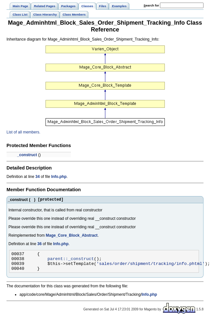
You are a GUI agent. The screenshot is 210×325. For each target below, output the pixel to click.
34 (37, 176)
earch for (151, 5)
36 (39, 245)
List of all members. (23, 132)
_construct (27, 155)
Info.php (58, 176)
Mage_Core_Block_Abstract (72, 236)
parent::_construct (70, 261)
